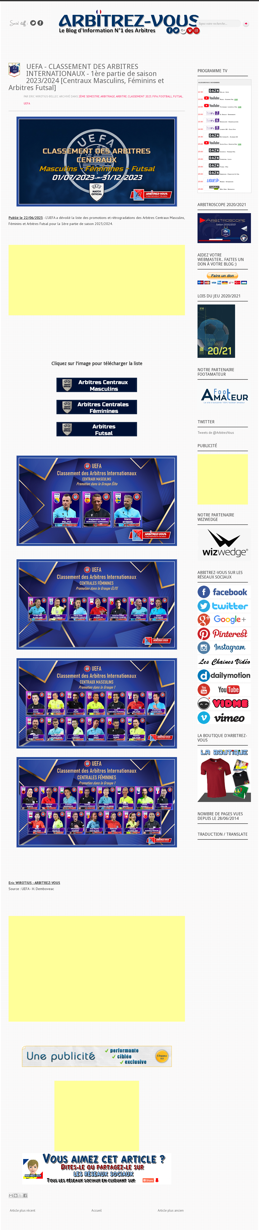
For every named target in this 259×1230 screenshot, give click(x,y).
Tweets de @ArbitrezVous (216, 433)
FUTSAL (178, 96)
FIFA (155, 96)
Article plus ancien (171, 1210)
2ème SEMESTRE (89, 96)
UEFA (27, 103)
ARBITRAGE (108, 96)
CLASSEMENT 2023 (139, 96)
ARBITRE (121, 96)
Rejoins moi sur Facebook (40, 23)
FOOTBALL (165, 96)
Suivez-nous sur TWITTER (33, 23)
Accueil (96, 1210)
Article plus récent (22, 1210)
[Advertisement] (97, 280)
